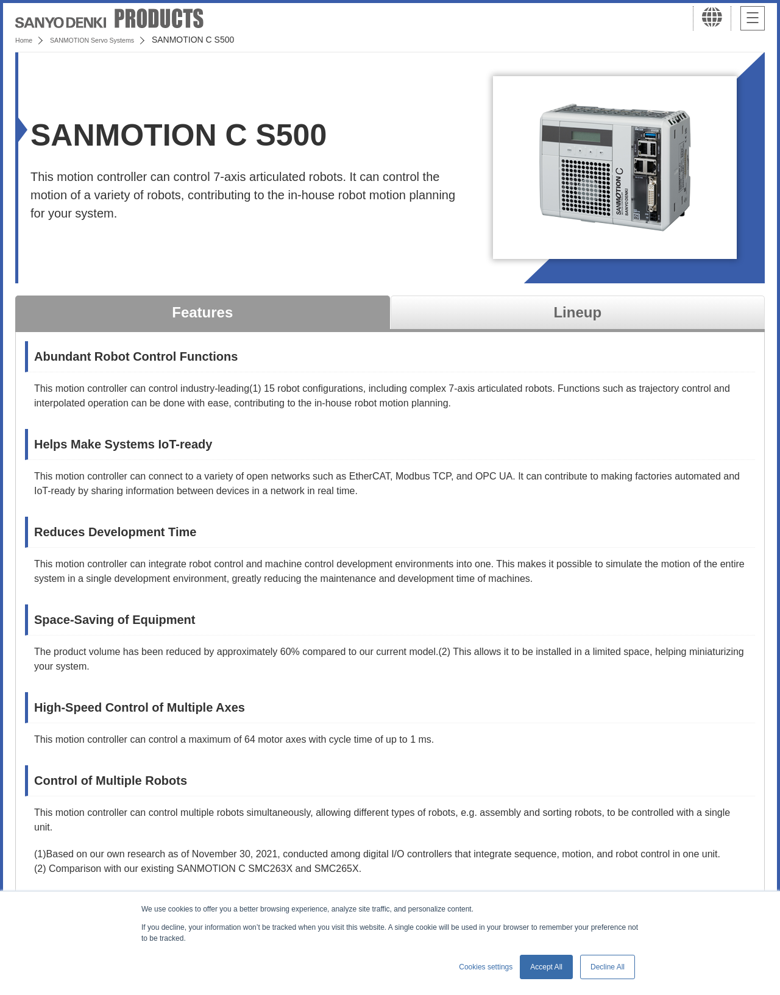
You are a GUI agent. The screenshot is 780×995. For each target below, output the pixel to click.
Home (26, 39)
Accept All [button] (546, 967)
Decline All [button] (607, 967)
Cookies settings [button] (485, 967)
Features (202, 312)
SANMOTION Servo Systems (111, 39)
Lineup (577, 312)
